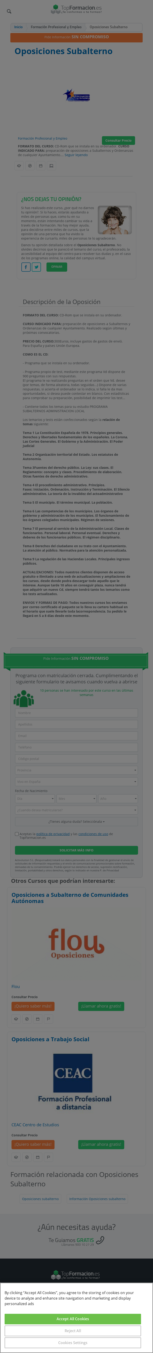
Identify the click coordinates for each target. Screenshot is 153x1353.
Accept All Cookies (73, 1318)
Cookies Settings (73, 1342)
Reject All (73, 1330)
